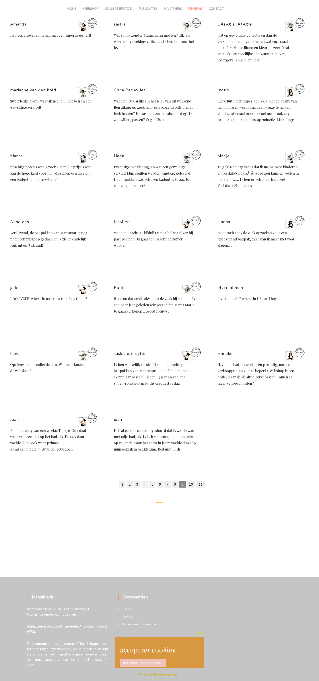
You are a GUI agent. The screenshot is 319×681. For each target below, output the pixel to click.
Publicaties (147, 9)
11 (200, 484)
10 (191, 484)
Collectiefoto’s (118, 9)
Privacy (127, 617)
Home (71, 9)
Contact (216, 9)
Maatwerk (173, 9)
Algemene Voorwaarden (140, 624)
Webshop (90, 9)
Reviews (195, 9)
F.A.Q (126, 609)
